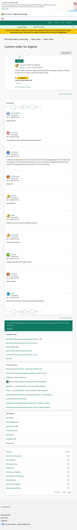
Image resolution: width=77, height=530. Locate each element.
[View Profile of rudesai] (8, 399)
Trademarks (4, 520)
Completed (9, 439)
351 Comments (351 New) (22, 87)
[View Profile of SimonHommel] (10, 403)
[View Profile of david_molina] (14, 235)
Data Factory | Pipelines (13, 472)
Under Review (10, 430)
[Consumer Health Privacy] (23, 524)
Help (62, 22)
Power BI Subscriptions (20, 399)
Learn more (5, 9)
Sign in (56, 22)
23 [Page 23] (27, 107)
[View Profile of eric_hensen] (14, 274)
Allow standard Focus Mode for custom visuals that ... (31, 382)
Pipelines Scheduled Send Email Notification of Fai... (22, 355)
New (7, 418)
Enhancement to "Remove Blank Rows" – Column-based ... (35, 395)
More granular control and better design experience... (32, 390)
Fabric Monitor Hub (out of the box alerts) (19, 351)
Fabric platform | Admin (13, 488)
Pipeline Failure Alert (12, 347)
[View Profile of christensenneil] (15, 176)
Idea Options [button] (65, 53)
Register (50, 22)
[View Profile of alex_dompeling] (15, 113)
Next (69, 492)
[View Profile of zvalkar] (13, 293)
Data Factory (10, 468)
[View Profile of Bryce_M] (8, 373)
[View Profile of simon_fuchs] (14, 132)
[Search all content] (53, 27)
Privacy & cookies (5, 515)
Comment (10, 328)
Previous (57, 492)
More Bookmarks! (20, 377)
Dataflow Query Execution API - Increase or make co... (34, 403)
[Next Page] (40, 107)
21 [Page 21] (18, 107)
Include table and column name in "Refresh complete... (34, 407)
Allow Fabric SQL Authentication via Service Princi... (22, 343)
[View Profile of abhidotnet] (9, 386)
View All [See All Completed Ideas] (9, 358)
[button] (69, 113)
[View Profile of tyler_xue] (13, 254)
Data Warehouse (11, 480)
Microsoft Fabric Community (16, 39)
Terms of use (4, 517)
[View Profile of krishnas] (22, 67)
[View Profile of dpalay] (13, 215)
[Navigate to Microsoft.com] (6, 14)
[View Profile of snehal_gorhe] (14, 152)
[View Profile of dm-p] (11, 382)
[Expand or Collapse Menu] (2, 19)
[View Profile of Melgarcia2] (9, 377)
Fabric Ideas (36, 39)
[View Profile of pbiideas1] (13, 196)
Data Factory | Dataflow (13, 484)
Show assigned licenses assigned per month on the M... (31, 373)
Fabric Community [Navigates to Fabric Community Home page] (20, 14)
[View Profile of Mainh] (8, 369)
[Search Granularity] (24, 27)
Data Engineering (11, 464)
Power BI (18, 83)
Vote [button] (20, 61)
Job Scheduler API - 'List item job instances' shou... (28, 369)
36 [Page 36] (36, 107)
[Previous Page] (6, 107)
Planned (23, 78)
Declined (9, 443)
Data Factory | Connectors (14, 456)
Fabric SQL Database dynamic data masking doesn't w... (23, 339)
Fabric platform (11, 460)
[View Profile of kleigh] (8, 390)
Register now (63, 32)
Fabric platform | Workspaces (15, 476)
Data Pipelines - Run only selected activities (32, 386)
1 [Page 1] (9, 107)
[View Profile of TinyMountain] (10, 395)
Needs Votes (10, 426)
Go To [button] (68, 22)
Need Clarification (11, 422)
